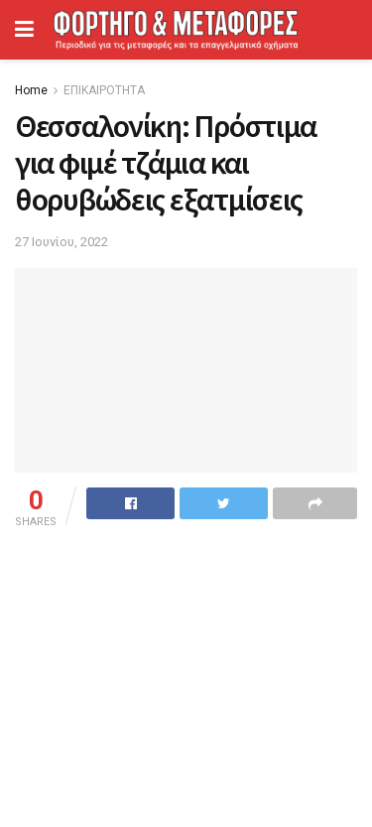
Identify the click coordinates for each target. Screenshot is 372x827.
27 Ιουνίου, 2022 (61, 241)
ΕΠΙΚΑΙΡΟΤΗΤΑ (104, 90)
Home (31, 90)
